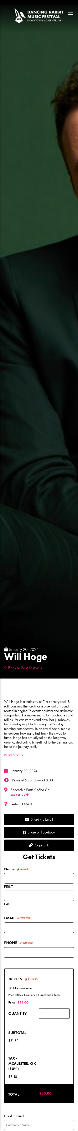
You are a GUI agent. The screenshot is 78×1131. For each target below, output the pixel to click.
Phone (18, 943)
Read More (13, 754)
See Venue (19, 795)
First (8, 887)
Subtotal (17, 1032)
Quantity (17, 1013)
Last (8, 904)
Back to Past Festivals (23, 667)
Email (17, 918)
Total (13, 1094)
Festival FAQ (21, 804)
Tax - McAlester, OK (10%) (22, 1063)
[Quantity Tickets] (54, 1013)
